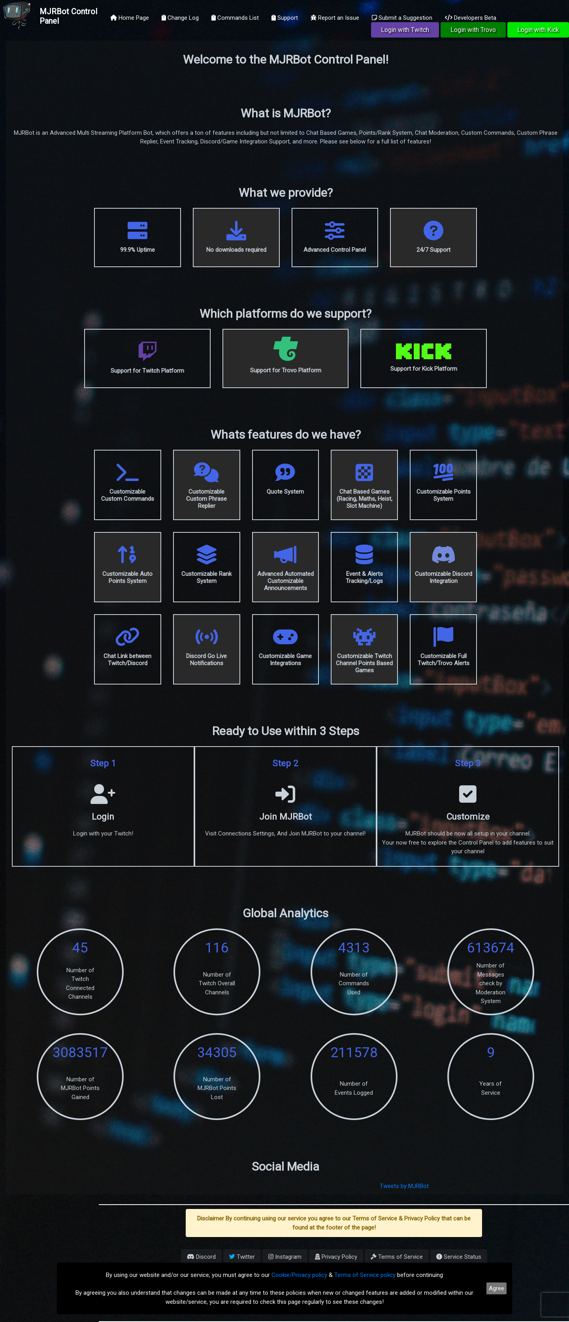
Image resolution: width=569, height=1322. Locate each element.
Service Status (458, 1256)
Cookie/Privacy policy (299, 1275)
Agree (496, 1288)
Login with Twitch (405, 30)
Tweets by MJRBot (404, 1186)
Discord (201, 1256)
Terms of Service (397, 1256)
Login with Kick (538, 30)
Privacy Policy (336, 1256)
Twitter (242, 1256)
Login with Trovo (473, 30)
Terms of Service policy (365, 1275)
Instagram (284, 1256)
